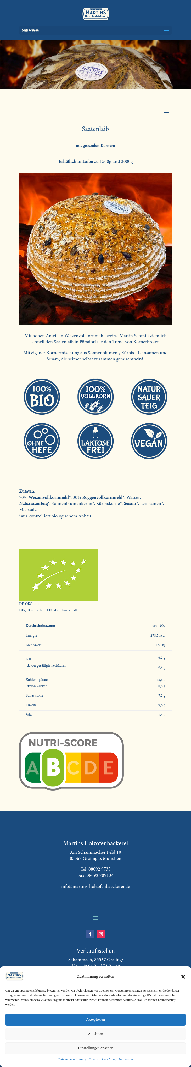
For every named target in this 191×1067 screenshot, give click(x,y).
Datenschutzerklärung (72, 1059)
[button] (183, 976)
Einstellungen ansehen (95, 1048)
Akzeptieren (95, 1020)
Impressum (126, 1059)
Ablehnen (95, 1034)
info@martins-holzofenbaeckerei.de (95, 886)
